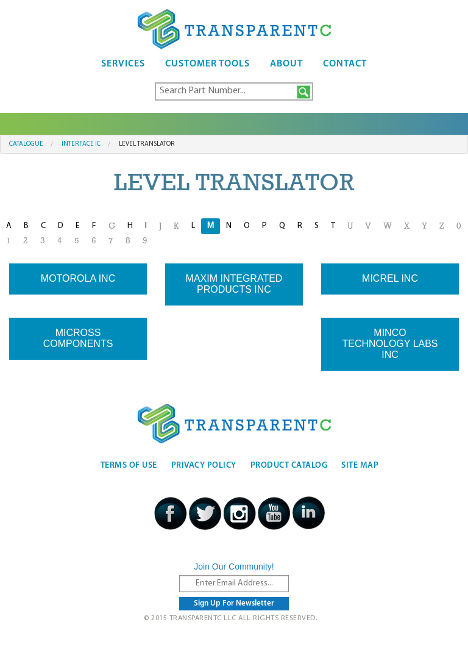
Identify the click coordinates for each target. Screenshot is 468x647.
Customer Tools (207, 64)
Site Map (359, 465)
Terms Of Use (129, 465)
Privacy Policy (203, 465)
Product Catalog (289, 465)
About (286, 64)
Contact (345, 64)
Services (123, 64)
